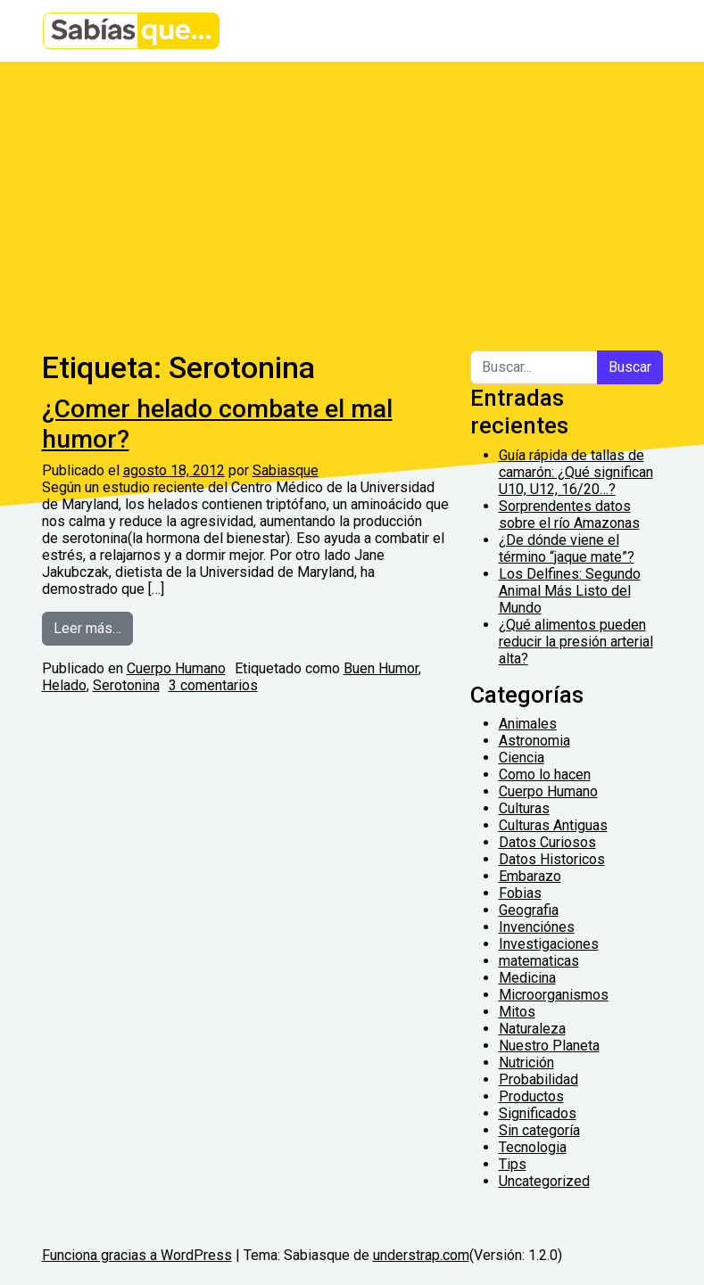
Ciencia (521, 757)
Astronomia (534, 740)
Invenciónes (537, 926)
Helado (64, 685)
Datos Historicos (552, 859)
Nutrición (526, 1062)
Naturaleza (532, 1028)
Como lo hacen (545, 774)
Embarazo (530, 876)
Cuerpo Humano (176, 668)
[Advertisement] (352, 195)
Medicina (527, 977)
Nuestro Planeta (549, 1045)
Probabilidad (538, 1079)
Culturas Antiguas (553, 825)
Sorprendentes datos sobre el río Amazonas (569, 514)
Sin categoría (539, 1130)
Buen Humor (381, 668)
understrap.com (421, 1255)
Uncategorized (544, 1181)
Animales (528, 723)
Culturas (524, 808)
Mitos (517, 1011)
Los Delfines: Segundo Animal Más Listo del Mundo (570, 590)
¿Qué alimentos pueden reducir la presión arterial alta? (576, 641)
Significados (537, 1113)
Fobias (520, 893)
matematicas (539, 960)
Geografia (529, 910)
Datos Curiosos (547, 842)
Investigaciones (549, 943)
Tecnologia (533, 1147)
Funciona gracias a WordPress (137, 1255)
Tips (512, 1164)
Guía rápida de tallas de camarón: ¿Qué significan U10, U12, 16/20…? (576, 472)
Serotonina (126, 685)
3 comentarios (213, 685)
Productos (531, 1096)
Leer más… (93, 627)
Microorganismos (554, 994)
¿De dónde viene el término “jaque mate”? (566, 548)
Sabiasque (286, 470)
